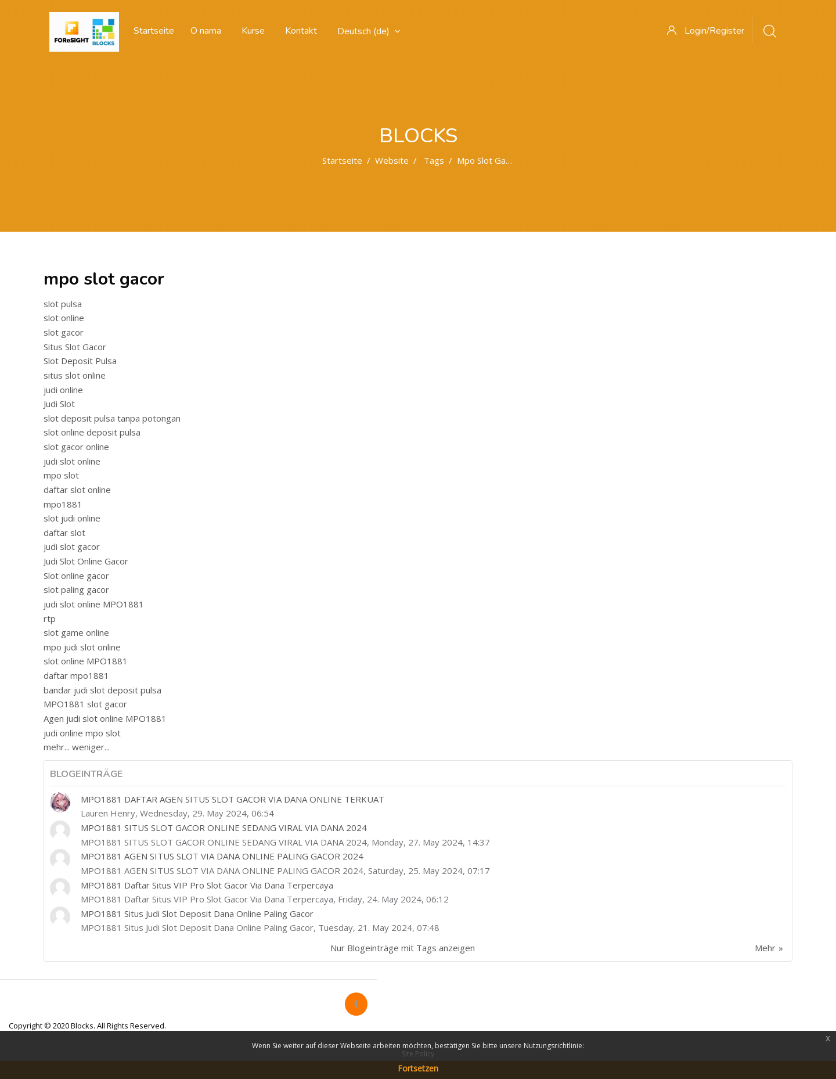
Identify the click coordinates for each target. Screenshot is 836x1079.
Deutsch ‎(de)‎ (368, 31)
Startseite (342, 160)
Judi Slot (59, 403)
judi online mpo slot (82, 733)
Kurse (253, 30)
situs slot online (75, 375)
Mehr (765, 948)
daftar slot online (77, 489)
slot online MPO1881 (86, 661)
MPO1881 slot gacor (85, 704)
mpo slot (61, 475)
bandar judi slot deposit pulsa (102, 690)
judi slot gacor (72, 546)
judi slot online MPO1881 (94, 604)
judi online (63, 389)
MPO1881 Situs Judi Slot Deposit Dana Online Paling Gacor (197, 913)
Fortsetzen (418, 1068)
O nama (205, 30)
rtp (50, 618)
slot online (64, 317)
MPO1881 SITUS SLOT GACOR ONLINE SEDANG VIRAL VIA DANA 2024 (224, 827)
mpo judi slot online (82, 647)
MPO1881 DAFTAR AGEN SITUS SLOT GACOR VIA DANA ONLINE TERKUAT (232, 799)
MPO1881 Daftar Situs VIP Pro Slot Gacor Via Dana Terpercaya (207, 885)
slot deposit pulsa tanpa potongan (112, 418)
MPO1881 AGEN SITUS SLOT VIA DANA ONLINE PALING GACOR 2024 (222, 856)
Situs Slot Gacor (75, 347)
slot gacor (64, 332)
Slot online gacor (76, 575)
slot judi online (72, 518)
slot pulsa (63, 304)
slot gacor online (76, 446)
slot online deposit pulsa (92, 432)
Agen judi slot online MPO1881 (105, 718)
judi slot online (72, 461)
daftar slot (64, 532)
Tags (434, 160)
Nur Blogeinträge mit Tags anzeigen (402, 948)
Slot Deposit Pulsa (80, 360)
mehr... (57, 747)
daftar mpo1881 (76, 675)
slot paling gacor (76, 589)
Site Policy (418, 1054)
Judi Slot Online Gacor (86, 561)
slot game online (76, 632)
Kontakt (301, 30)
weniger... (91, 747)
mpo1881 (63, 504)
